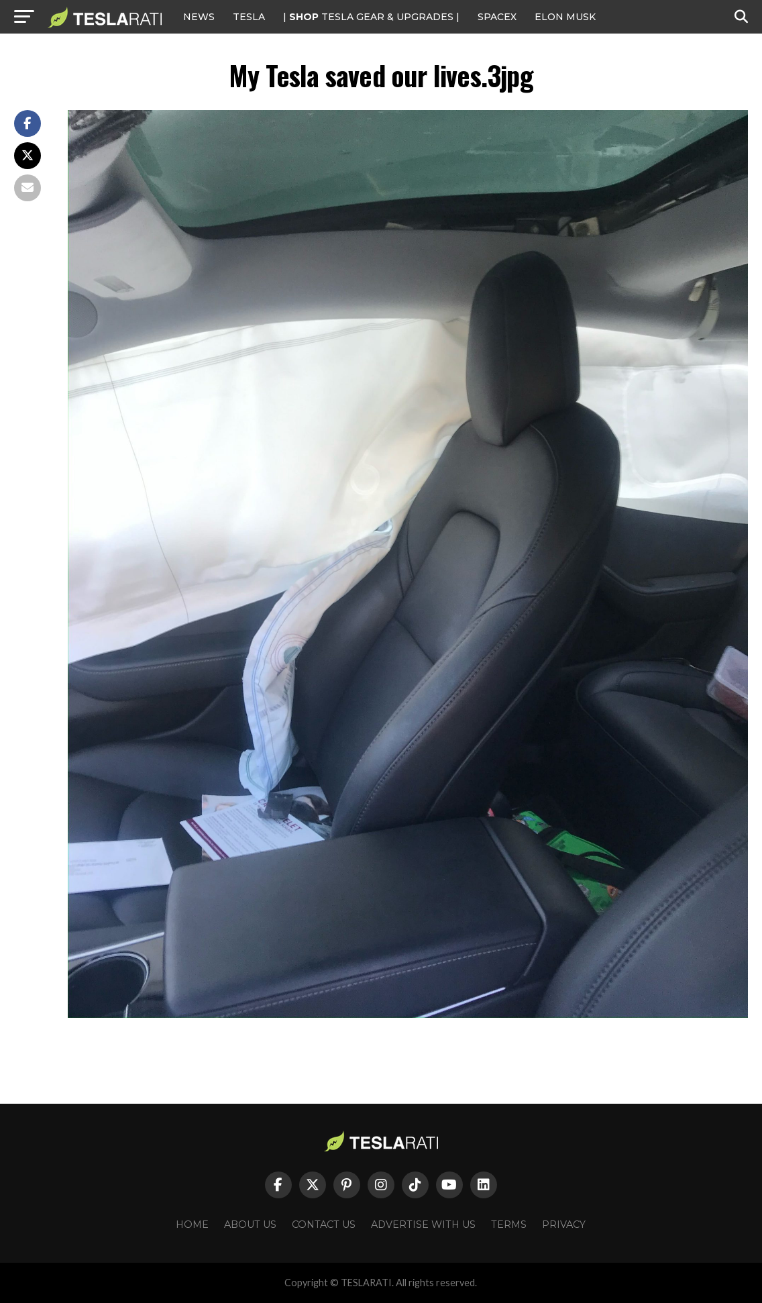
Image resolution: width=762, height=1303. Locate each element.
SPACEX (497, 17)
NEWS (199, 17)
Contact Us (324, 1224)
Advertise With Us (423, 1224)
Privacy (564, 1224)
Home (192, 1224)
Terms (509, 1224)
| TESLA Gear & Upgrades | (371, 17)
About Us (250, 1224)
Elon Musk (565, 17)
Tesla (249, 17)
